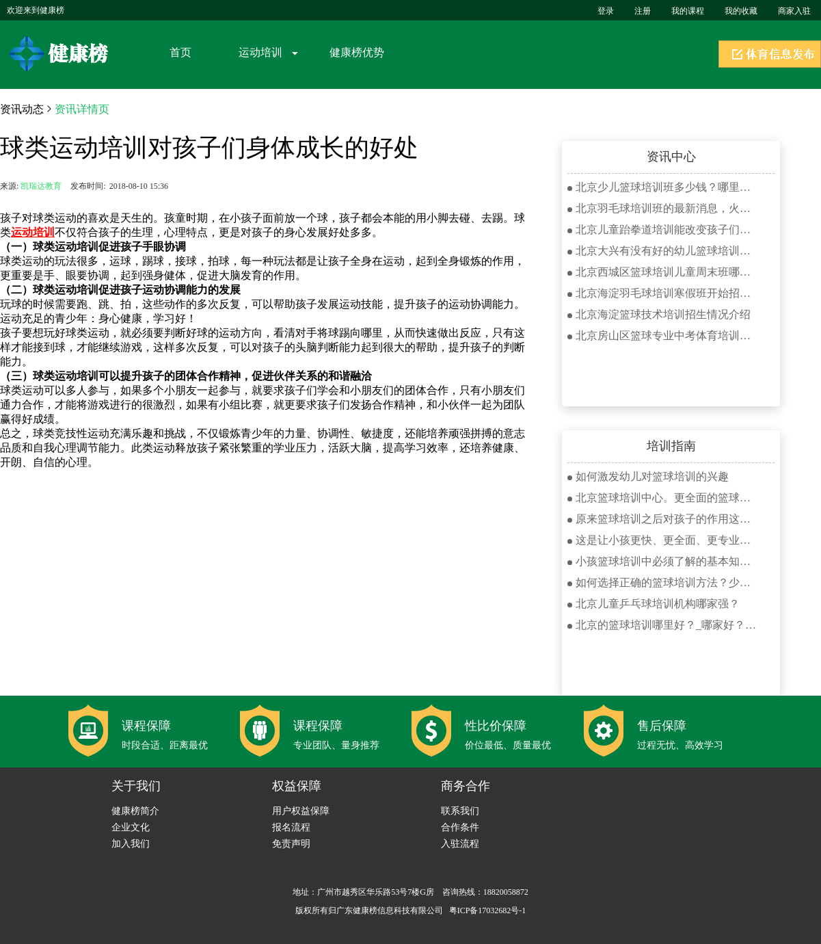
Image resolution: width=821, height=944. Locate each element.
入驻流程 (460, 844)
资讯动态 (22, 109)
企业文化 (130, 827)
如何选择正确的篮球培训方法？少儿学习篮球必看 (663, 582)
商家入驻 (794, 11)
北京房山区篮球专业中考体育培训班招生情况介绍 (663, 335)
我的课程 (687, 11)
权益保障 (296, 786)
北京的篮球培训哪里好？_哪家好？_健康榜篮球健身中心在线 (663, 625)
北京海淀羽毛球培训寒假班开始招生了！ (663, 293)
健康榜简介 (135, 811)
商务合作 (465, 786)
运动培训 (260, 52)
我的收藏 (741, 11)
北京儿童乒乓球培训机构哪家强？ (653, 603)
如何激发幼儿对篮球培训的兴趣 (648, 476)
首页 (180, 52)
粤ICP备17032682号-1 (487, 910)
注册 (642, 11)
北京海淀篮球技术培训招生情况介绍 (659, 314)
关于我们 (136, 786)
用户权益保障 (300, 811)
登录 (605, 11)
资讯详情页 (82, 109)
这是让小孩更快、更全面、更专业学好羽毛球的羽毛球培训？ (663, 540)
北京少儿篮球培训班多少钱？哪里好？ (663, 187)
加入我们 (130, 844)
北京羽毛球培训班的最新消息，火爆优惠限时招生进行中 (663, 208)
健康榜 (61, 54)
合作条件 (460, 827)
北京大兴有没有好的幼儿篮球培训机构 (663, 251)
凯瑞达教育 (41, 186)
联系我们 (460, 811)
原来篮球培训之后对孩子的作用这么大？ (663, 519)
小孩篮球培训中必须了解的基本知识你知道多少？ (663, 561)
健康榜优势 (356, 52)
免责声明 (291, 844)
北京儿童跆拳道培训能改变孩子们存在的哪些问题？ (663, 229)
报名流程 (291, 827)
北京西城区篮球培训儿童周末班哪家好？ (663, 272)
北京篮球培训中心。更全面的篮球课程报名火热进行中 (663, 497)
